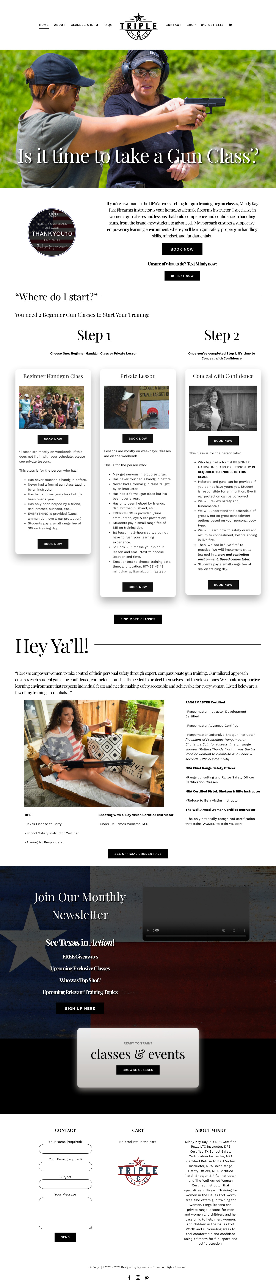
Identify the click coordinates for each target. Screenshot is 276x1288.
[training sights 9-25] (136, 384)
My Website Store (148, 1267)
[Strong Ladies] (55, 387)
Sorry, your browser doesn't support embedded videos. (196, 910)
